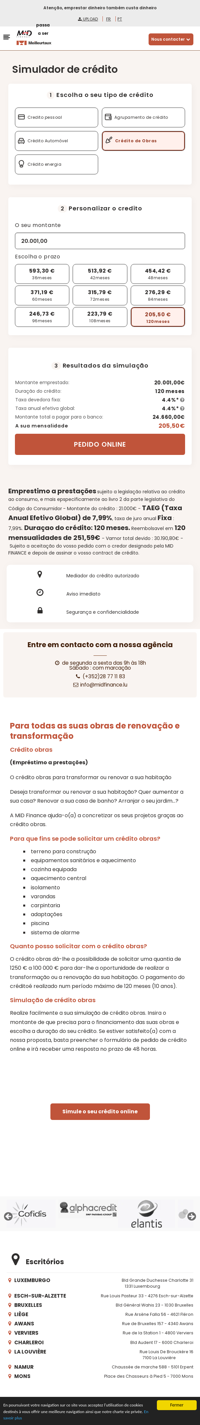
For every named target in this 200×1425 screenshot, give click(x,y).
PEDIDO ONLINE (100, 444)
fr (108, 19)
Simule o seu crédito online (100, 1111)
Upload (88, 19)
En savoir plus (15, 1418)
